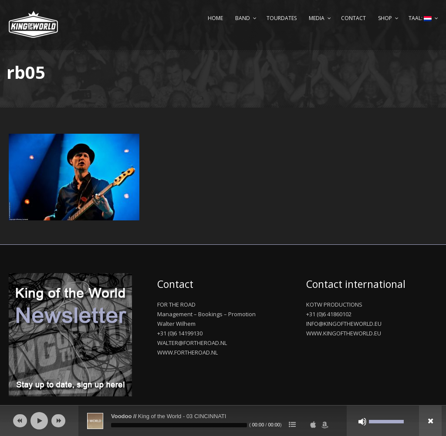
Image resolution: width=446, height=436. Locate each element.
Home (215, 18)
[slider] (179, 425)
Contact (353, 18)
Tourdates (282, 18)
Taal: (420, 18)
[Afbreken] (362, 421)
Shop (385, 18)
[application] (223, 421)
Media (316, 18)
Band (242, 18)
